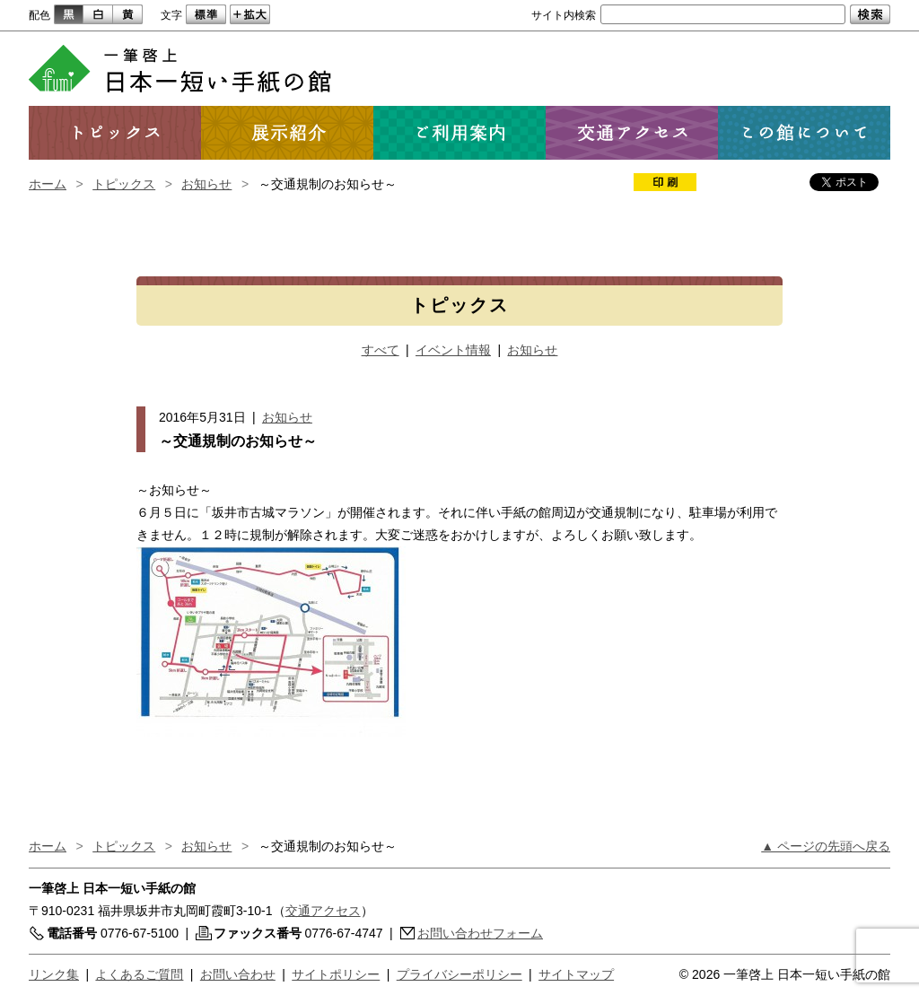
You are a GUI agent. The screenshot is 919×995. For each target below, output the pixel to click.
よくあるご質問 (139, 974)
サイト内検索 (563, 15)
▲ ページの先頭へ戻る (825, 846)
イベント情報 (453, 350)
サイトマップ (576, 974)
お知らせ (206, 184)
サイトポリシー (336, 974)
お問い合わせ (238, 974)
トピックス (123, 184)
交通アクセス (323, 910)
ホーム (47, 184)
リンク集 (54, 974)
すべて (380, 350)
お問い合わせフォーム (480, 933)
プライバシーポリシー (459, 974)
